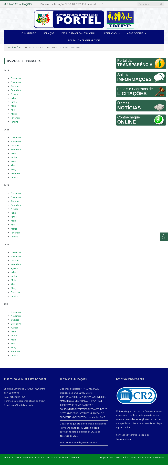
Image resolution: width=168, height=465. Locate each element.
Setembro (16, 90)
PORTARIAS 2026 (68, 442)
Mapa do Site (106, 457)
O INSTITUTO (28, 33)
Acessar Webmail (155, 457)
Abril (13, 109)
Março (14, 113)
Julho (13, 97)
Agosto (14, 94)
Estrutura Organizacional (78, 33)
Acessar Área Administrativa (130, 457)
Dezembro (16, 78)
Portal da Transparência (84, 40)
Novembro (16, 82)
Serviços (48, 33)
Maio (13, 105)
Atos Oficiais (135, 33)
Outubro (15, 86)
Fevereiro (16, 117)
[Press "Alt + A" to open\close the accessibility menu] (164, 236)
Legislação (110, 33)
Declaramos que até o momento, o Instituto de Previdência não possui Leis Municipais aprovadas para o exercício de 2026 (83, 427)
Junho (14, 101)
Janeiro (14, 121)
